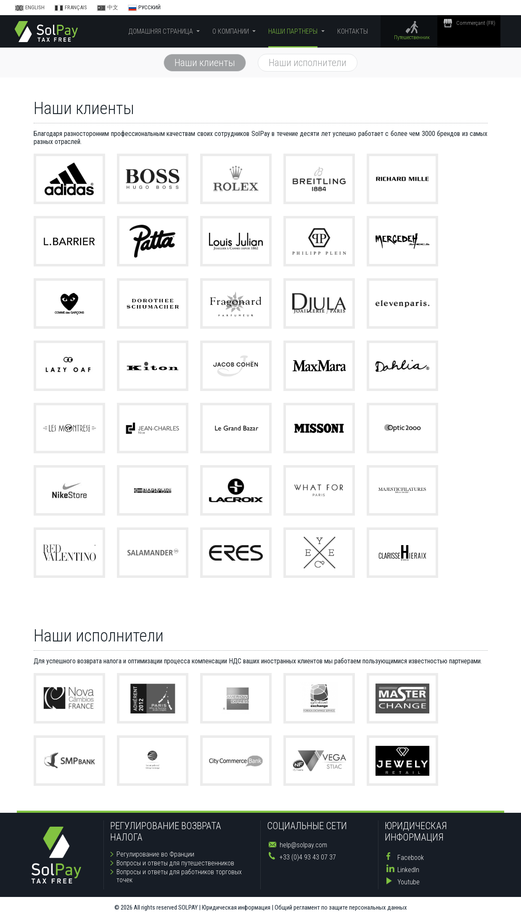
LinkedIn (408, 870)
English (30, 7)
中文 (108, 7)
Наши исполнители (307, 63)
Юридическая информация (236, 907)
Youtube (408, 882)
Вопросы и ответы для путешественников (175, 863)
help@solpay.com (303, 845)
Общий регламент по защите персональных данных (341, 907)
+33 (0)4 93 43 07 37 (308, 857)
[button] (164, 31)
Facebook (410, 858)
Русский (144, 7)
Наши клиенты (205, 63)
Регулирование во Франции (155, 854)
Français (71, 7)
